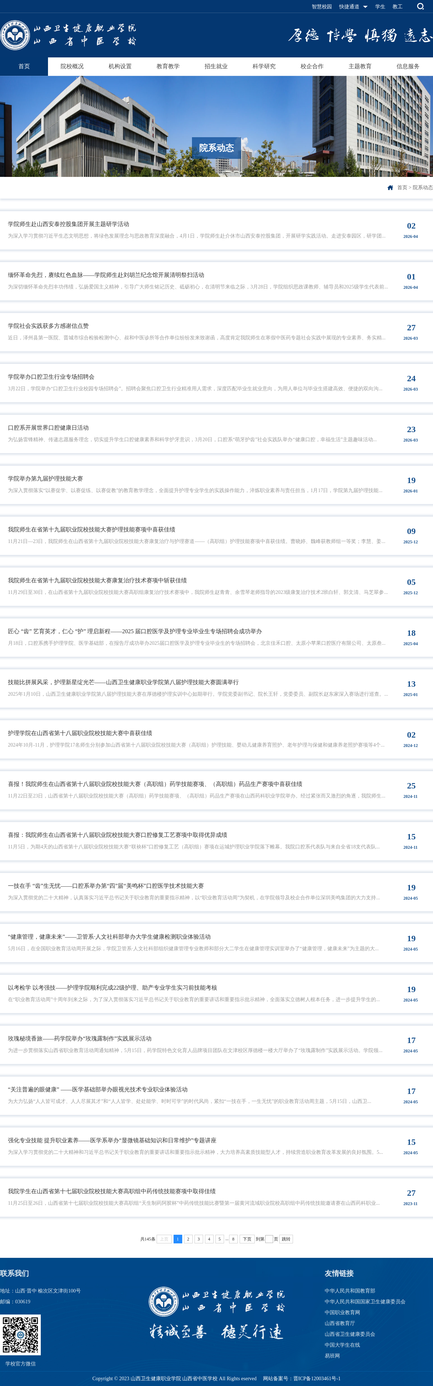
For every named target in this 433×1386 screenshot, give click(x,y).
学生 (380, 6)
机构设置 (120, 66)
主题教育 (360, 66)
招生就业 (216, 66)
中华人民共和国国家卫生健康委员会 (365, 1301)
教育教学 (168, 66)
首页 (24, 66)
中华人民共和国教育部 (350, 1291)
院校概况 (72, 66)
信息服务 (408, 66)
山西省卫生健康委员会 (350, 1334)
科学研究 (264, 66)
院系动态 (423, 187)
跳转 (286, 1239)
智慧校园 (322, 6)
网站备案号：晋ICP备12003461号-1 (301, 1378)
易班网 (332, 1356)
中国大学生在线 (342, 1345)
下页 (247, 1239)
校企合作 (312, 66)
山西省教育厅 (340, 1323)
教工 (398, 6)
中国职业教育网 (342, 1312)
